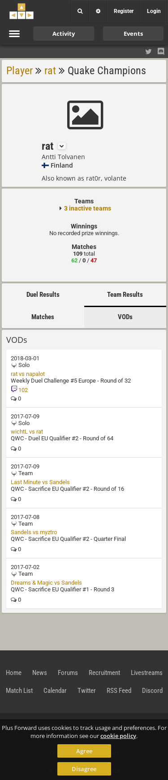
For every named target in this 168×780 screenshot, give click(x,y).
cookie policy (118, 736)
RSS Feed (119, 691)
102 (19, 390)
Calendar (55, 691)
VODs (125, 317)
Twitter (87, 691)
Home (14, 673)
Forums (68, 673)
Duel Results (43, 295)
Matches (42, 317)
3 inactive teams (87, 208)
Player (19, 70)
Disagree (84, 769)
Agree (84, 751)
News (39, 673)
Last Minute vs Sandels (40, 482)
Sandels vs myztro (34, 532)
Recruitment (104, 673)
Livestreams (147, 673)
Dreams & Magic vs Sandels (46, 582)
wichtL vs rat (27, 431)
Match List (19, 691)
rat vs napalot (28, 374)
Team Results (125, 295)
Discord (152, 691)
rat (50, 70)
